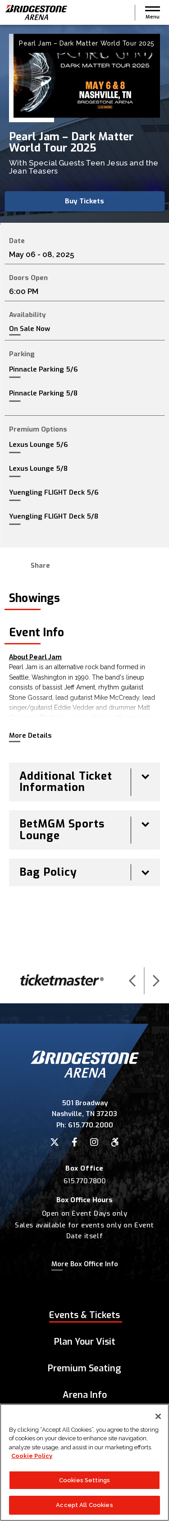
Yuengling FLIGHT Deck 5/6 (54, 492)
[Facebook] (75, 1142)
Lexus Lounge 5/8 (38, 468)
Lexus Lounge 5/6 (38, 444)
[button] (152, 12)
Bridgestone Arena (36, 12)
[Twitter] (54, 1142)
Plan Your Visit (84, 1342)
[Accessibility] (115, 1142)
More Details (30, 735)
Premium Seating (84, 1368)
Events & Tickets (84, 1315)
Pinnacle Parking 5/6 (43, 369)
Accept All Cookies (84, 1505)
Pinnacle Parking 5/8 (43, 393)
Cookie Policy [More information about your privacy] (31, 1456)
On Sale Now (29, 329)
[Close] (158, 1416)
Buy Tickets (84, 201)
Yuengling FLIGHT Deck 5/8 (53, 516)
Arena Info (85, 1395)
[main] (84, 491)
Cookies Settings (84, 1480)
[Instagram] (94, 1142)
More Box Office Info (84, 1263)
